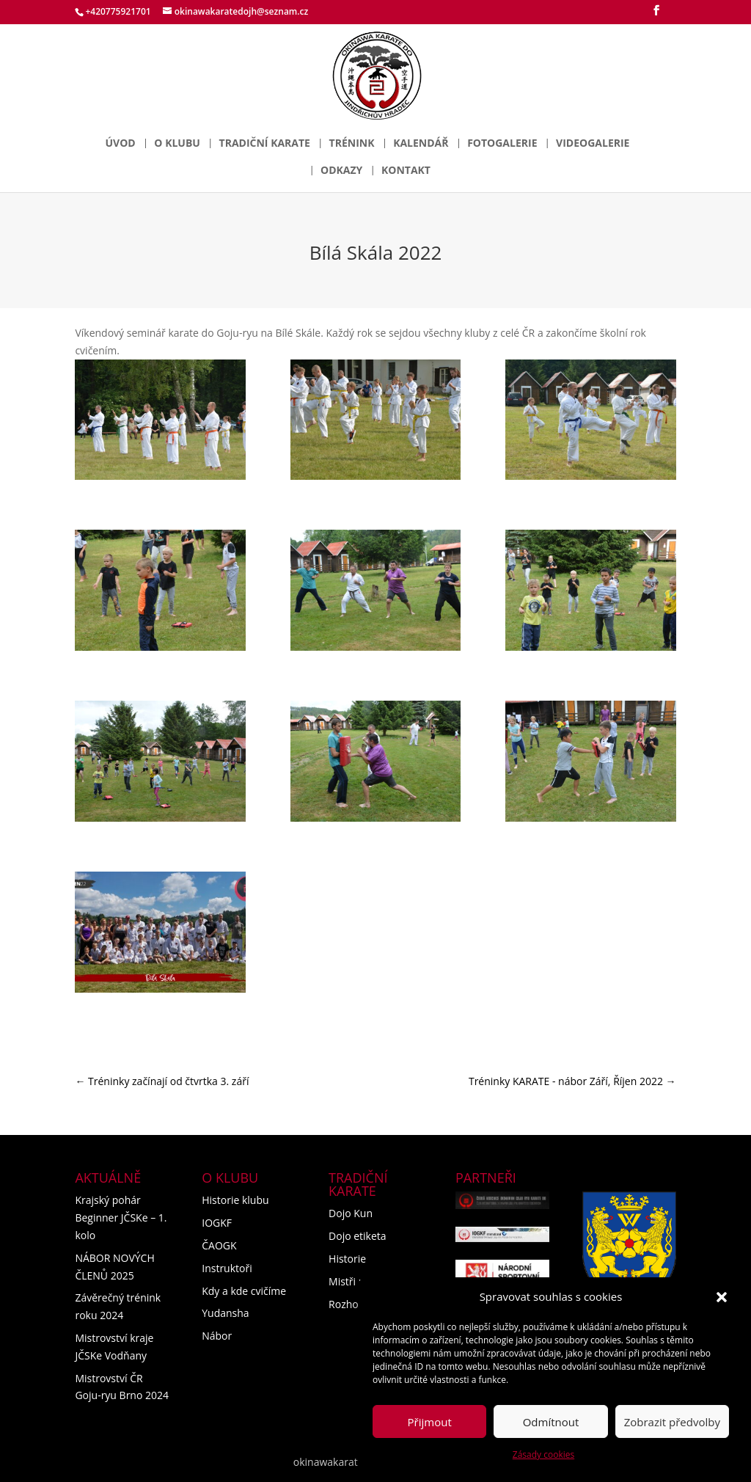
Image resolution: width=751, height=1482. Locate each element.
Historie (347, 1259)
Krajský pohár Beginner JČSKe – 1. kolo (120, 1217)
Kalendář (420, 144)
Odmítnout (551, 1422)
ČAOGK (219, 1245)
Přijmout (430, 1422)
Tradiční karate (264, 144)
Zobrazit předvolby (672, 1422)
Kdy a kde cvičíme (244, 1291)
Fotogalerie (502, 144)
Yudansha (225, 1313)
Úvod (121, 144)
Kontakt (406, 171)
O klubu (177, 144)
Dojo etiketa (358, 1236)
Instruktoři (227, 1268)
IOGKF (217, 1223)
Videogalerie (592, 144)
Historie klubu (235, 1200)
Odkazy (341, 171)
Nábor (217, 1336)
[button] (721, 1297)
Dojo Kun (351, 1213)
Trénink (352, 144)
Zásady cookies (543, 1454)
